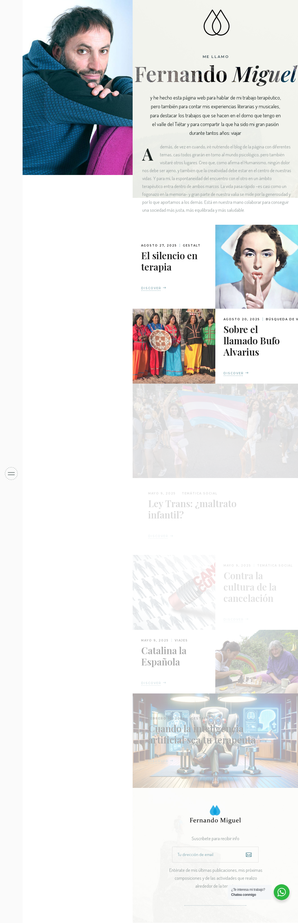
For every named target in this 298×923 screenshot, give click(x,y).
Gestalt (192, 245)
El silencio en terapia (169, 261)
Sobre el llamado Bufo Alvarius (252, 340)
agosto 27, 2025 (159, 245)
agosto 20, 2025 (242, 319)
